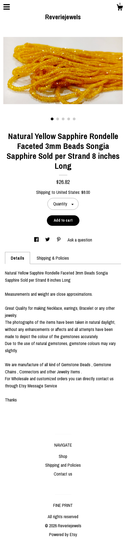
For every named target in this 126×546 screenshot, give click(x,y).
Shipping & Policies (53, 258)
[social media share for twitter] (48, 240)
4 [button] (68, 119)
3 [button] (63, 119)
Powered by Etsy (63, 534)
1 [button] (52, 119)
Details (17, 258)
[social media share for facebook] (37, 240)
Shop (63, 456)
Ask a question (80, 240)
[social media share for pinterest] (59, 240)
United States (67, 192)
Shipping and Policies (63, 465)
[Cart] (120, 8)
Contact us (63, 474)
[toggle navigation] (6, 7)
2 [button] (57, 119)
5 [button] (74, 119)
